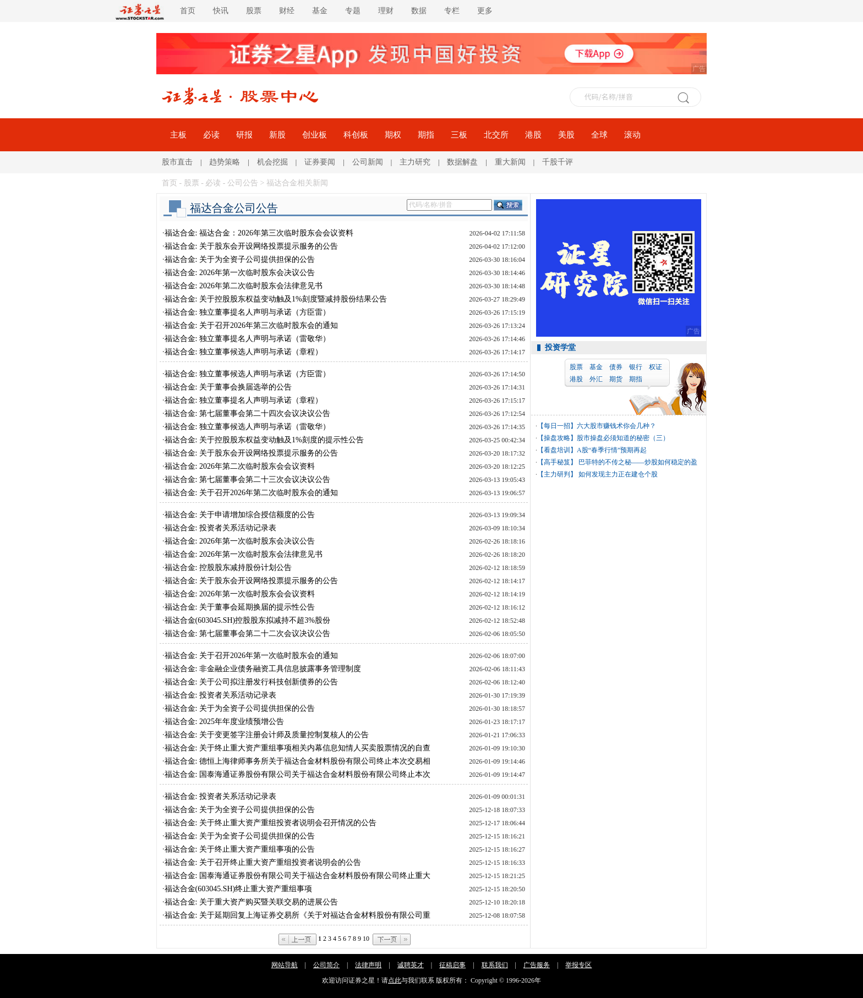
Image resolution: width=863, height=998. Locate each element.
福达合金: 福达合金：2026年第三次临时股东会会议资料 (259, 233)
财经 (286, 11)
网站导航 (284, 965)
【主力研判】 (557, 474)
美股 (566, 134)
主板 (178, 134)
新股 (277, 134)
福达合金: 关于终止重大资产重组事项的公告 (240, 849)
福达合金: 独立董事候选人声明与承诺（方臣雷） (247, 374)
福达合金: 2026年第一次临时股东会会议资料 (240, 594)
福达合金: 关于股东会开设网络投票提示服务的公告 (251, 246)
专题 (353, 11)
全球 (599, 134)
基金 (319, 11)
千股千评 (557, 162)
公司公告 (242, 183)
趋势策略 (224, 162)
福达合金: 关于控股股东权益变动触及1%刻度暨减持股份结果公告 (276, 299)
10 (366, 938)
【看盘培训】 (557, 450)
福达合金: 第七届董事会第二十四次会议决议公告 (247, 413)
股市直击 (177, 162)
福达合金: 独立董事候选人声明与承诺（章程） (244, 352)
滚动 (632, 134)
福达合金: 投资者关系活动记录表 (220, 528)
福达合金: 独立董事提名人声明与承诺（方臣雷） (247, 312)
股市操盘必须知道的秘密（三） (623, 438)
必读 (211, 134)
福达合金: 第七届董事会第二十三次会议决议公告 (247, 479)
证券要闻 (319, 162)
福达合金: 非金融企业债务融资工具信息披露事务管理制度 (263, 669)
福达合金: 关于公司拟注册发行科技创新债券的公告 (251, 682)
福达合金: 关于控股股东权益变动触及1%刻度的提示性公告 (264, 440)
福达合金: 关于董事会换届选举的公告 (228, 387)
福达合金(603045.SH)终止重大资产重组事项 (239, 889)
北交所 (496, 134)
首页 (187, 11)
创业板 (314, 134)
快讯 (220, 11)
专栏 (452, 11)
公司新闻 (367, 162)
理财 (386, 11)
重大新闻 (510, 162)
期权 (393, 134)
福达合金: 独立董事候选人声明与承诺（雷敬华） (247, 427)
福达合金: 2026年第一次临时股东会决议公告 (240, 272)
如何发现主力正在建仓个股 (617, 474)
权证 (655, 367)
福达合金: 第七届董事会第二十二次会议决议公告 (247, 633)
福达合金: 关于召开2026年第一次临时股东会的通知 (251, 655)
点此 (394, 980)
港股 (533, 134)
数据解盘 (462, 162)
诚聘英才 (410, 965)
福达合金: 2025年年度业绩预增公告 (224, 721)
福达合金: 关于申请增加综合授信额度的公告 (240, 515)
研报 (244, 134)
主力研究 (415, 162)
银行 (635, 367)
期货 (615, 379)
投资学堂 (560, 347)
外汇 (596, 379)
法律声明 (368, 965)
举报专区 (578, 965)
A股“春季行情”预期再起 (612, 450)
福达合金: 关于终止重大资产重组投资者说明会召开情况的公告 (270, 823)
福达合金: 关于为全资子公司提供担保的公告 (240, 259)
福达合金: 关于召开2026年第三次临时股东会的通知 (251, 325)
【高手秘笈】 (557, 462)
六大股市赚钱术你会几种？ (616, 426)
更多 (485, 11)
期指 (426, 134)
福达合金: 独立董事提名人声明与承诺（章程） (244, 400)
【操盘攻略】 (557, 438)
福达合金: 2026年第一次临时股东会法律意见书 (244, 554)
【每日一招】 (557, 426)
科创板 (355, 134)
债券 (615, 367)
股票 (253, 11)
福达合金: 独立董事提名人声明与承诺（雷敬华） (247, 339)
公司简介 (326, 965)
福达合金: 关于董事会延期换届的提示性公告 (240, 607)
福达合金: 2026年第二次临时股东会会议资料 (240, 466)
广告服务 (536, 965)
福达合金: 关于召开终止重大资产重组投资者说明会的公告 (263, 862)
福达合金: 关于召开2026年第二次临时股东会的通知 (251, 493)
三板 (459, 134)
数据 (419, 11)
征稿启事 (452, 965)
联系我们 (495, 965)
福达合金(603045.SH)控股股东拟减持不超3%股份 (247, 620)
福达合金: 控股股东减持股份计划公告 (228, 567)
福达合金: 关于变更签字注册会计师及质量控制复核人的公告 (267, 735)
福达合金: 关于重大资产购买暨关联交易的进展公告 (251, 902)
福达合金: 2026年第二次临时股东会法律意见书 (244, 286)
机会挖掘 (272, 162)
